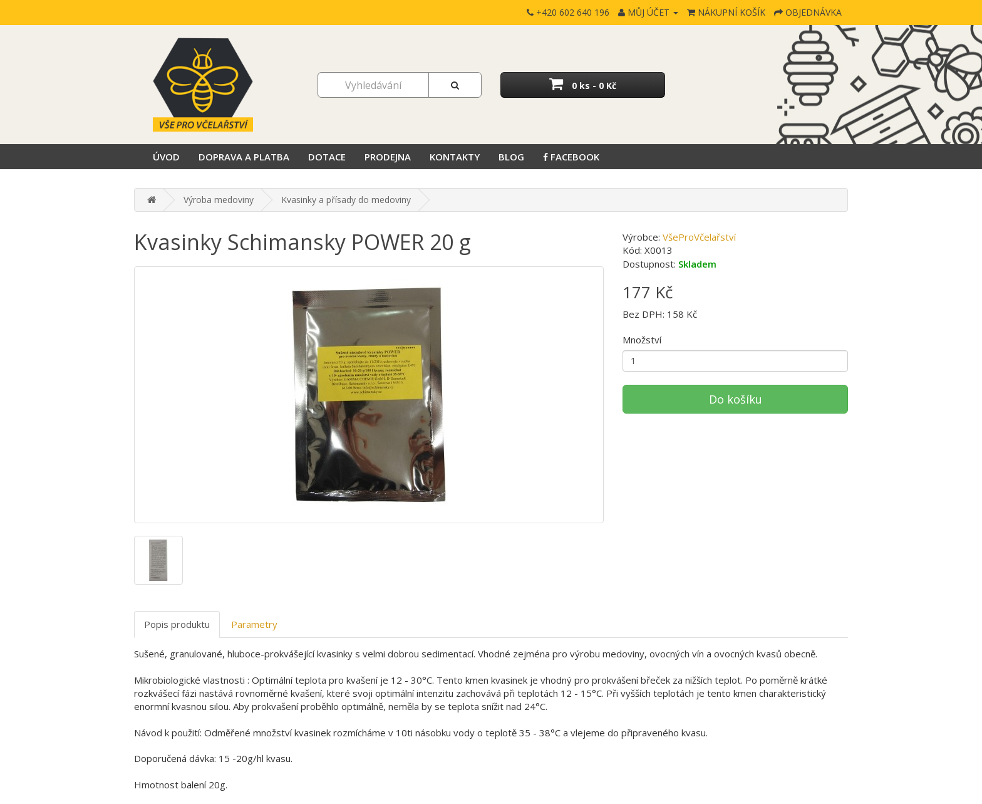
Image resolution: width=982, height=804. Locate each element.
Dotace (327, 156)
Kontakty (455, 156)
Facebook (571, 156)
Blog (511, 156)
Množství (642, 339)
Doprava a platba (244, 156)
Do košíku (735, 399)
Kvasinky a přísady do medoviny (346, 200)
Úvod (166, 156)
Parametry (254, 624)
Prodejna (387, 156)
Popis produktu (177, 624)
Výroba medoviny (218, 200)
